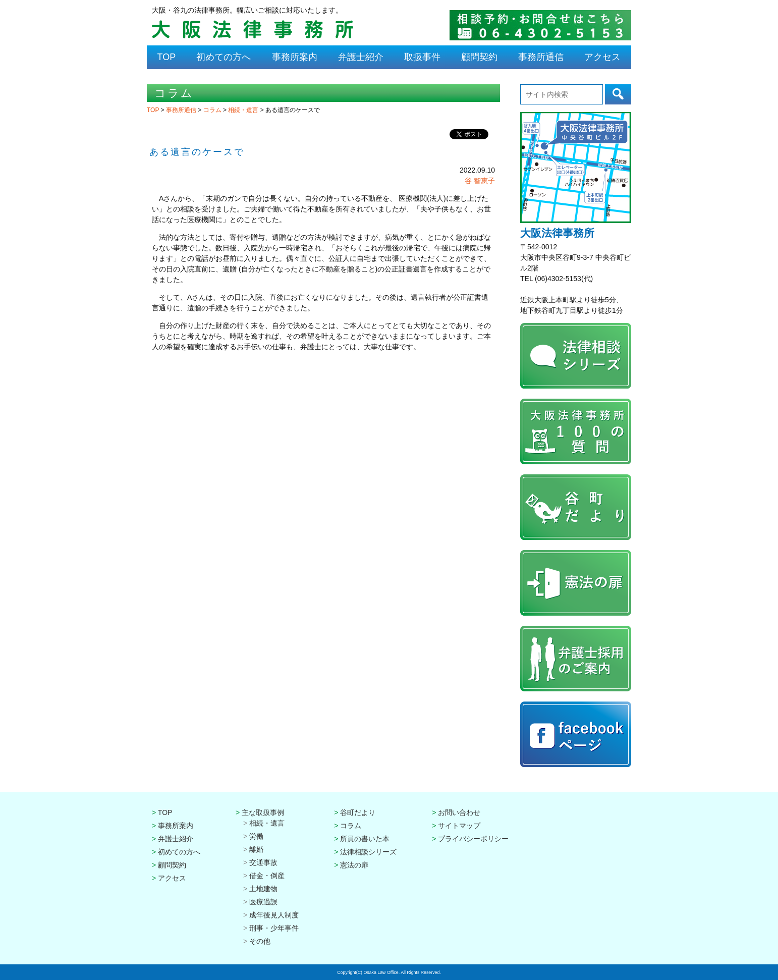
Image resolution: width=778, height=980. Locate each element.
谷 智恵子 (480, 181)
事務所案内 (294, 57)
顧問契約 (479, 57)
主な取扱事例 (263, 812)
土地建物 (263, 889)
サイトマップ (459, 826)
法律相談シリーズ (368, 852)
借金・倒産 (267, 876)
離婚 (256, 849)
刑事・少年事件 (274, 928)
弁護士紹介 (360, 57)
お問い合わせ (459, 812)
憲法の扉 (354, 865)
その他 (259, 941)
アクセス (602, 57)
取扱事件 (422, 57)
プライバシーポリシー (473, 839)
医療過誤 (263, 902)
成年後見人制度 (274, 915)
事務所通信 (541, 57)
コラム (213, 110)
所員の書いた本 (365, 839)
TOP (166, 57)
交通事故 (263, 862)
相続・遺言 (244, 110)
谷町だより (357, 812)
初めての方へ (223, 57)
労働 (256, 836)
